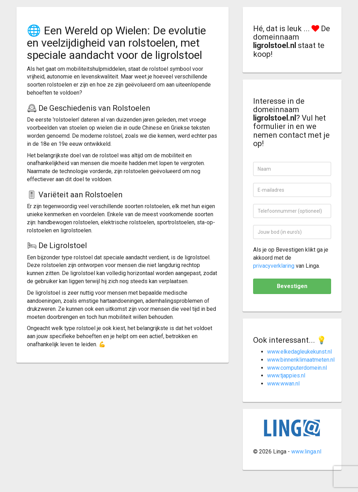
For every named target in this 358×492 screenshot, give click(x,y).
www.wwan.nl (283, 383)
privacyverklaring (273, 265)
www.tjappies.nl (286, 375)
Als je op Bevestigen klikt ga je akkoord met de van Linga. (290, 257)
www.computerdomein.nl (297, 367)
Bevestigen (292, 286)
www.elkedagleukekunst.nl (299, 351)
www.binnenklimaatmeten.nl (301, 359)
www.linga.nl (306, 451)
